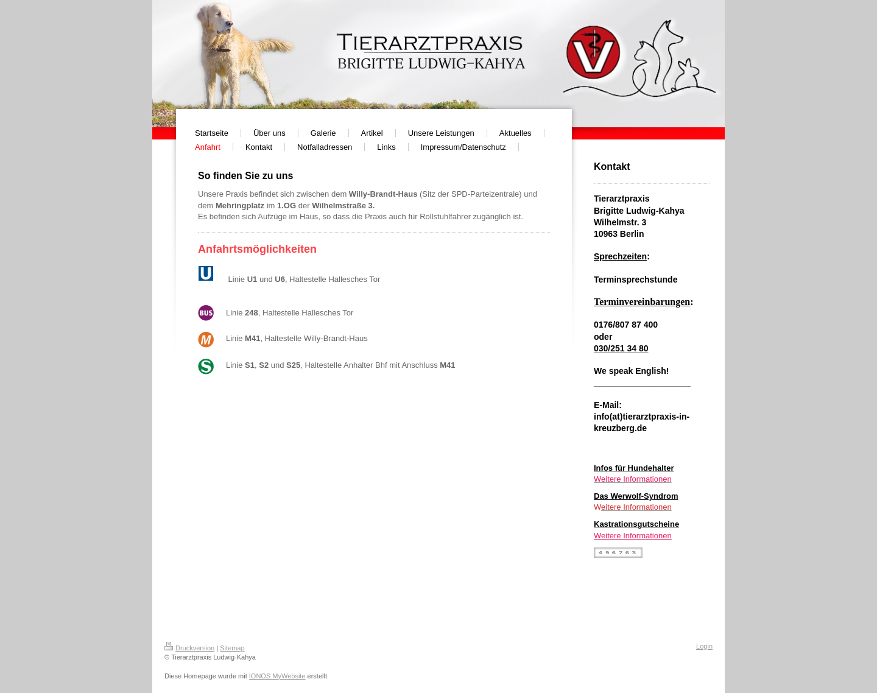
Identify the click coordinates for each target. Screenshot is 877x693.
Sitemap (232, 648)
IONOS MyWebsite (277, 676)
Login (704, 646)
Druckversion (189, 648)
